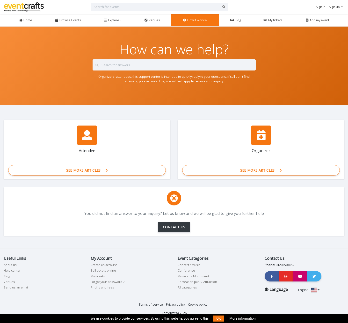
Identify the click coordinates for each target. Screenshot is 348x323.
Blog (235, 20)
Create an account (104, 265)
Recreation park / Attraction (197, 282)
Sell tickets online (103, 270)
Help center (12, 270)
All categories (187, 287)
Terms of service (151, 304)
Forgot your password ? (107, 282)
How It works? (195, 20)
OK (218, 318)
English (308, 290)
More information (243, 318)
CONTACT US (174, 227)
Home (25, 20)
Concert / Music (189, 265)
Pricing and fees (102, 287)
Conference (186, 270)
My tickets (272, 20)
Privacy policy (175, 304)
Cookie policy (197, 304)
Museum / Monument (193, 276)
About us (10, 265)
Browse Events (68, 20)
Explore (111, 20)
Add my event (317, 20)
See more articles (87, 170)
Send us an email (16, 287)
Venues (152, 20)
